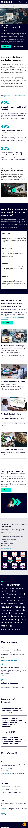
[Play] (2, 196)
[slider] (6, 196)
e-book (2, 803)
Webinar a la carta (5, 764)
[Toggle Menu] (2, 2)
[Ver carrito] (23, 2)
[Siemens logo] (8, 2)
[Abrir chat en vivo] (24, 824)
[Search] (20, 2)
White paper (4, 808)
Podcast (3, 786)
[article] (14, 238)
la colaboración (4, 319)
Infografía (3, 813)
